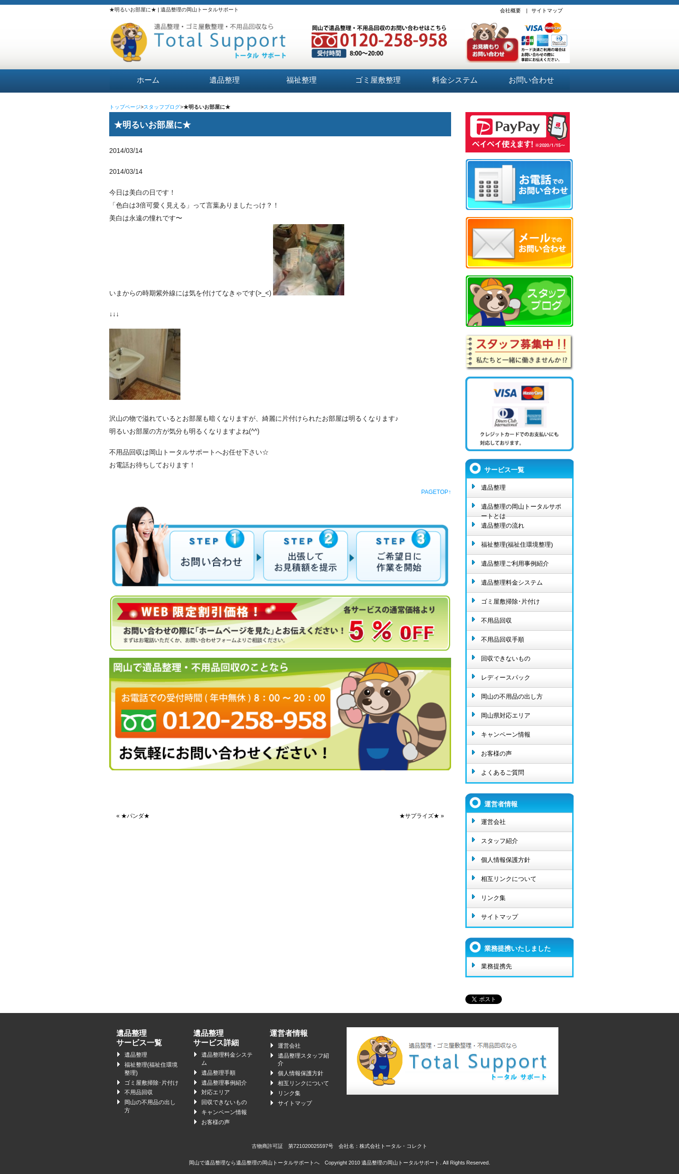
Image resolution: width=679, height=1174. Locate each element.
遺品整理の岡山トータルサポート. (401, 1162)
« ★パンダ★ (133, 816)
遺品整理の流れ (502, 525)
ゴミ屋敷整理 (378, 80)
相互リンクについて (509, 878)
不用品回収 (496, 620)
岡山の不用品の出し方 (512, 696)
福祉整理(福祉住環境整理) (517, 544)
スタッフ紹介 (499, 840)
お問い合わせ (531, 80)
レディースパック (505, 677)
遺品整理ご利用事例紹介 (515, 563)
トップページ (125, 107)
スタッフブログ (161, 107)
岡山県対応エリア (505, 715)
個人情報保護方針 (505, 859)
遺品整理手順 (218, 1073)
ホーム (148, 80)
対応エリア (215, 1092)
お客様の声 (496, 753)
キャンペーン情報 (505, 734)
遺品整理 (224, 80)
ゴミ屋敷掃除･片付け (510, 601)
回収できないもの (505, 658)
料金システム (455, 80)
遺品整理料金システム (512, 582)
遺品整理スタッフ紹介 (303, 1059)
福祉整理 (301, 80)
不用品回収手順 (502, 639)
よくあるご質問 (502, 772)
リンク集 (493, 897)
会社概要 (510, 10)
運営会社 (493, 821)
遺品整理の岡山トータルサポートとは (521, 509)
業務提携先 (496, 966)
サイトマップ (547, 10)
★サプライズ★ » (421, 816)
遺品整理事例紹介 (224, 1082)
